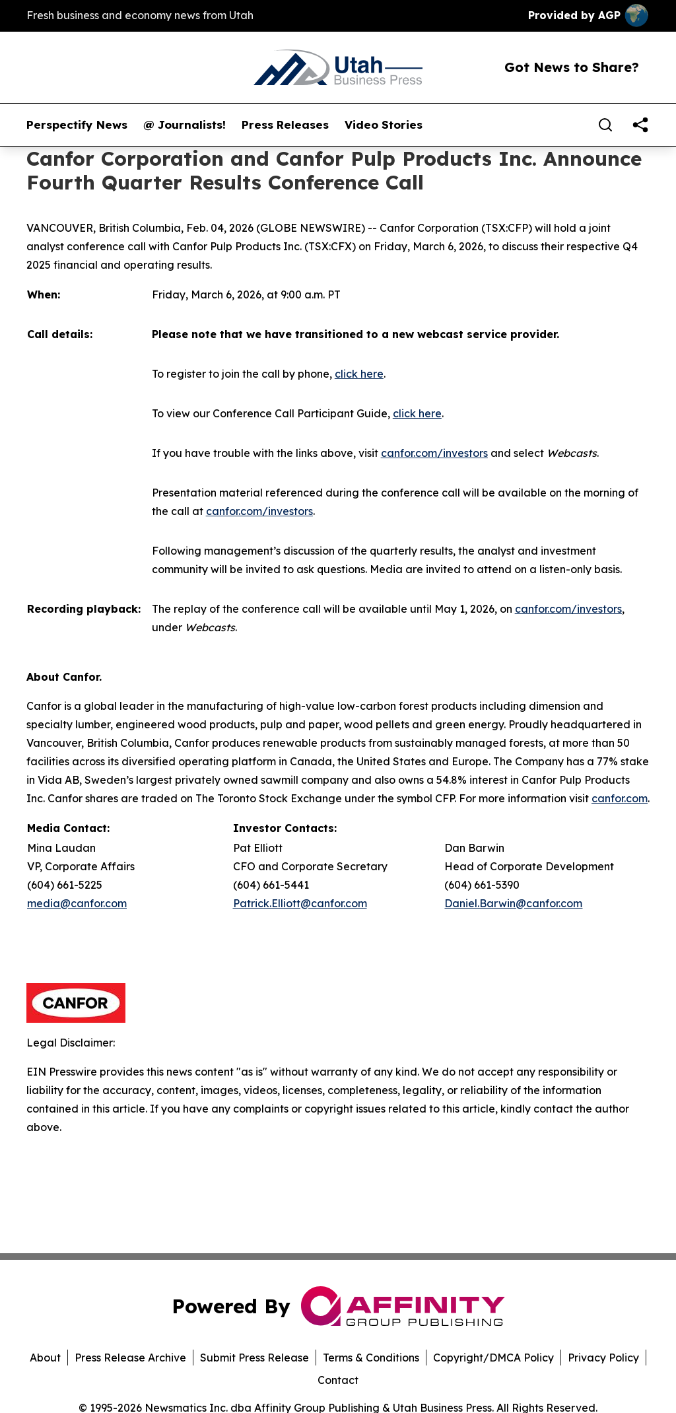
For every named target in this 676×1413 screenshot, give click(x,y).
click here (359, 373)
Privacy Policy (603, 1357)
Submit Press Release (254, 1357)
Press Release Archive (130, 1357)
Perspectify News (76, 124)
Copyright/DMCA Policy (493, 1357)
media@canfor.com (77, 903)
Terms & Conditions (371, 1357)
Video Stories (383, 124)
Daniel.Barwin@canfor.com (513, 903)
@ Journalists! (184, 124)
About (45, 1357)
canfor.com (620, 798)
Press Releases (285, 124)
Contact (338, 1380)
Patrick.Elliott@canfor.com (300, 903)
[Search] (605, 125)
